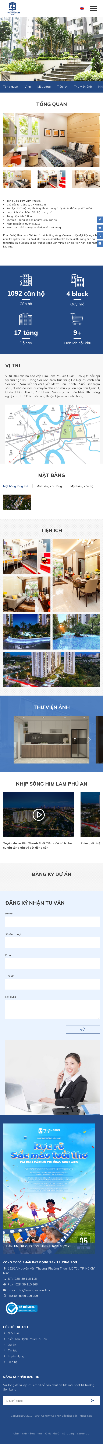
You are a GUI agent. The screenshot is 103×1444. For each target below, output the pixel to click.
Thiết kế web (42, 1427)
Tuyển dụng (16, 1356)
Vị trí (28, 86)
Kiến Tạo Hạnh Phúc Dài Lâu (27, 1339)
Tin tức (12, 1350)
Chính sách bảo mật (27, 1433)
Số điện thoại (13, 934)
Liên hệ (13, 1362)
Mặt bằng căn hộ (82, 486)
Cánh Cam (62, 1427)
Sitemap (83, 1433)
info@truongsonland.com (35, 1290)
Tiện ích (62, 86)
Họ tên (9, 913)
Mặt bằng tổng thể (15, 486)
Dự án (12, 1345)
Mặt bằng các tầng (49, 486)
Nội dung (10, 996)
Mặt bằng (44, 86)
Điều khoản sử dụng (59, 1433)
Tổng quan (10, 86)
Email (8, 955)
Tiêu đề (9, 975)
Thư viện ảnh (83, 86)
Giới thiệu (14, 1333)
